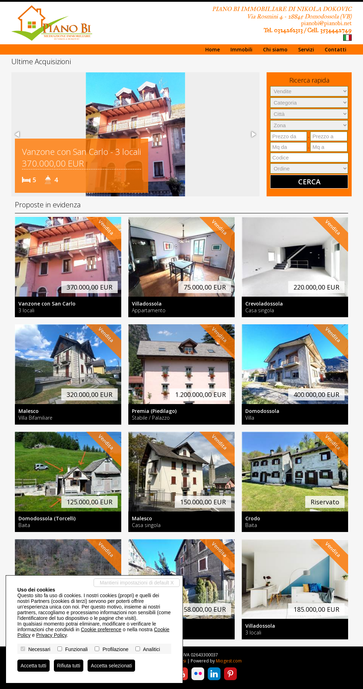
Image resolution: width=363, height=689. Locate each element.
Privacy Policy (51, 635)
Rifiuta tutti (68, 665)
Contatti (335, 49)
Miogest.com (229, 661)
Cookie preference (101, 629)
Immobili (241, 49)
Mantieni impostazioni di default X (137, 583)
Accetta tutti (33, 665)
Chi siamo (275, 49)
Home (212, 49)
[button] (17, 134)
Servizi (306, 49)
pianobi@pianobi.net (326, 23)
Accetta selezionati (112, 665)
